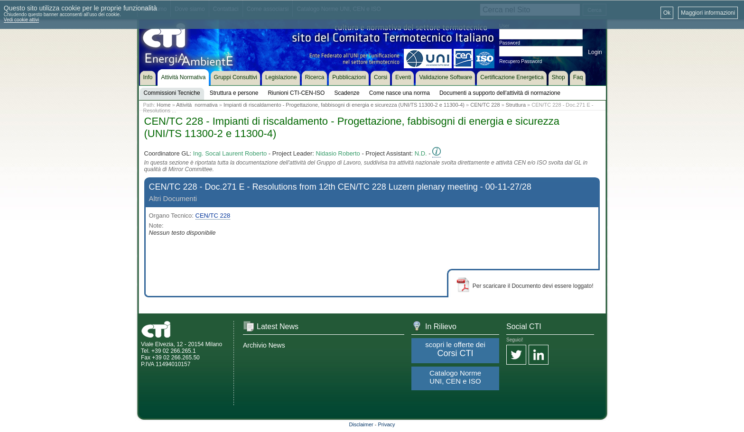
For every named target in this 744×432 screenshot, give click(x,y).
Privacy (386, 424)
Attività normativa (196, 105)
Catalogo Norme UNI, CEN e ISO (455, 377)
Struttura (516, 105)
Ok (666, 12)
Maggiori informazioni (708, 12)
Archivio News (264, 345)
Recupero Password (520, 61)
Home (163, 105)
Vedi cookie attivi (21, 19)
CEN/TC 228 (485, 105)
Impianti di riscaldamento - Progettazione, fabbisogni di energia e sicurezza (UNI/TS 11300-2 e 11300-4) (344, 105)
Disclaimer (361, 424)
